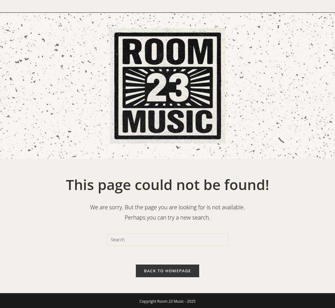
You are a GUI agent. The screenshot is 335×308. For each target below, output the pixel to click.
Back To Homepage (167, 271)
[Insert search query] (167, 239)
